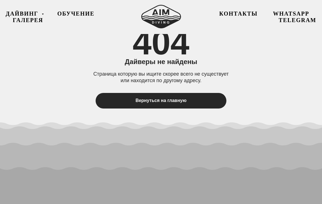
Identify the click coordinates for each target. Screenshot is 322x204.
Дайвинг (23, 13)
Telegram (297, 20)
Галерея (28, 20)
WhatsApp (291, 13)
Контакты (238, 13)
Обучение (75, 13)
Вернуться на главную (161, 100)
